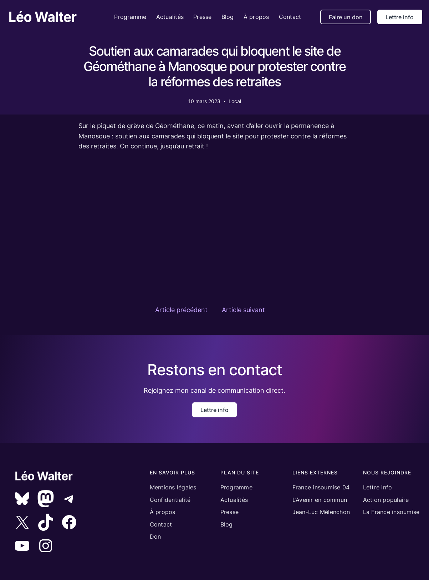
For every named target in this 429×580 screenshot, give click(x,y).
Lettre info (399, 17)
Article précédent (181, 310)
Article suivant (243, 310)
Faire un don (346, 17)
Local (235, 101)
